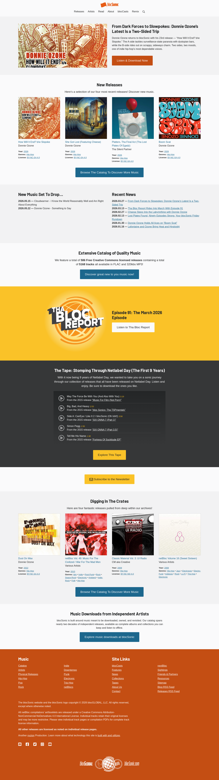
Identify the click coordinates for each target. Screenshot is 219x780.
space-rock (70, 576)
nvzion (30, 733)
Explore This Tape (109, 453)
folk (73, 579)
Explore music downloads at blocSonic (109, 634)
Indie (66, 663)
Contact (116, 689)
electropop (187, 569)
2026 (26, 151)
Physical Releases (28, 672)
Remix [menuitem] (135, 11)
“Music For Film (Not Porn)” (107, 399)
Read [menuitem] (101, 11)
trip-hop (191, 572)
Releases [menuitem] (79, 11)
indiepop (169, 572)
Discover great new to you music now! (109, 273)
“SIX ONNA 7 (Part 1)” (104, 419)
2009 (119, 566)
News (115, 672)
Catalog (22, 663)
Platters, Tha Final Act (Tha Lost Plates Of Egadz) (129, 144)
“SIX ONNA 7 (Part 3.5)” (105, 429)
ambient (92, 576)
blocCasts (117, 663)
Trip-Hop (68, 680)
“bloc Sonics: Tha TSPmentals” (108, 409)
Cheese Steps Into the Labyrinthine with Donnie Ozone (157, 211)
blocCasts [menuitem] (123, 11)
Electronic (69, 676)
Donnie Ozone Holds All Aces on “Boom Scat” (152, 222)
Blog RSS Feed (166, 684)
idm (75, 573)
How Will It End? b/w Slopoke (34, 142)
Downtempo (70, 667)
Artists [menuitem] (91, 11)
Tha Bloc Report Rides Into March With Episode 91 (155, 208)
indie (80, 573)
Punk (66, 672)
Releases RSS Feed (169, 689)
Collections (118, 676)
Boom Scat (165, 142)
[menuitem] (144, 11)
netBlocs (68, 684)
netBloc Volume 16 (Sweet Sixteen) (178, 556)
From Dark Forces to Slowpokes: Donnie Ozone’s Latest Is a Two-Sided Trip (155, 29)
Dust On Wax (25, 556)
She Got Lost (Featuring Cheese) (83, 142)
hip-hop (30, 154)
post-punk (89, 573)
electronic (82, 576)
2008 (166, 566)
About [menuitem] (111, 11)
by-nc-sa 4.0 (33, 157)
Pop (20, 680)
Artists (21, 667)
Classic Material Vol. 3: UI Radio (129, 556)
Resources (163, 676)
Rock (21, 684)
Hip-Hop (22, 676)
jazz (178, 569)
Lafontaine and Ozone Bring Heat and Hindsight (154, 226)
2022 (26, 566)
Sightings (163, 667)
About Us (117, 684)
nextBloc (162, 663)
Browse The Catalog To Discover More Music (109, 172)
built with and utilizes (109, 733)
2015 (73, 570)
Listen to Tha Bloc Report (133, 326)
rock (98, 573)
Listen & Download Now (132, 60)
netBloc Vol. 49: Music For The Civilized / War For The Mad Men (83, 558)
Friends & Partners (168, 672)
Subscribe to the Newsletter (109, 478)
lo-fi (183, 572)
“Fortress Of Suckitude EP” (106, 439)
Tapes (115, 680)
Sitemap (162, 680)
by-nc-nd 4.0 (127, 572)
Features (117, 667)
